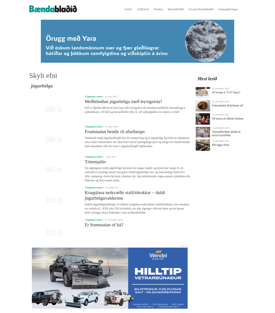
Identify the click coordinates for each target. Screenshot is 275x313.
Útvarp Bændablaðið (201, 9)
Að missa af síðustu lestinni (227, 118)
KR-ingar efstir (220, 144)
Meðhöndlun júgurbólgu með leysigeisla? (123, 101)
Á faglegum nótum (93, 96)
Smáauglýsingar (228, 9)
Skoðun (158, 9)
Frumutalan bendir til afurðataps (115, 131)
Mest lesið (207, 78)
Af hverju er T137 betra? (226, 92)
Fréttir (128, 9)
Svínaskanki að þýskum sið (227, 105)
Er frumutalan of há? (104, 224)
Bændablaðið (176, 9)
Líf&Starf (143, 9)
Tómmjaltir (95, 161)
